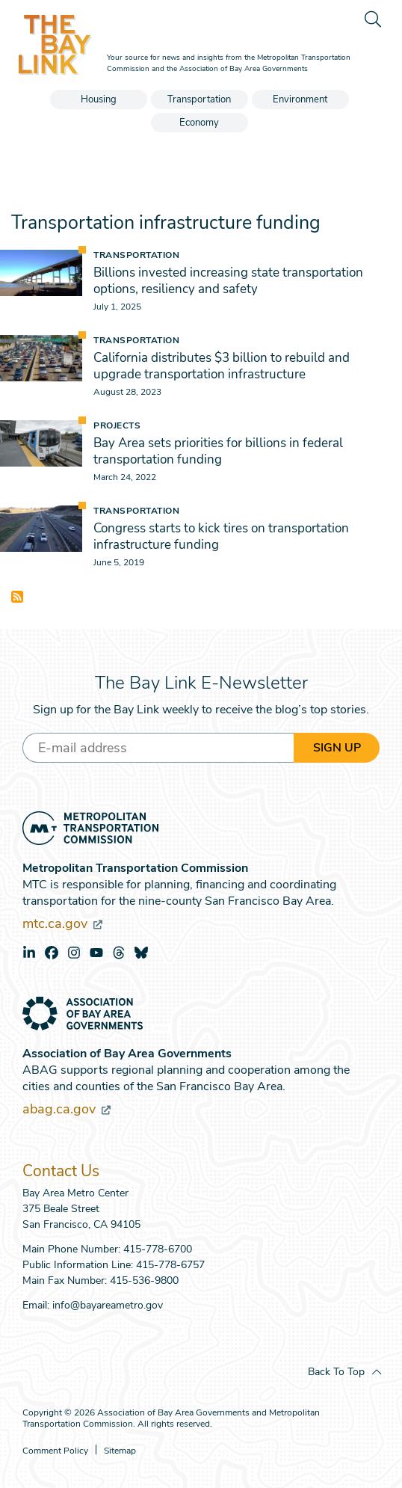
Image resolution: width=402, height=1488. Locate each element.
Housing (99, 99)
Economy (199, 122)
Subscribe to (17, 597)
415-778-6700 (157, 1249)
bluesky (141, 952)
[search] (372, 18)
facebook (51, 952)
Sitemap (120, 1451)
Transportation (199, 99)
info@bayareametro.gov (107, 1305)
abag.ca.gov (66, 1109)
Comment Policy (55, 1451)
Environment (300, 99)
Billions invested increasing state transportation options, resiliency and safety (228, 281)
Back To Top (336, 1372)
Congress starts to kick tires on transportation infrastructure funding (221, 536)
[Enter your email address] (158, 748)
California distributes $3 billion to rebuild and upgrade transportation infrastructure (221, 366)
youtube (96, 952)
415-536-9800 (144, 1280)
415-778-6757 (170, 1265)
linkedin (29, 952)
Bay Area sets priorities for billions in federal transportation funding (218, 451)
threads (119, 952)
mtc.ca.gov (62, 923)
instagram (74, 952)
